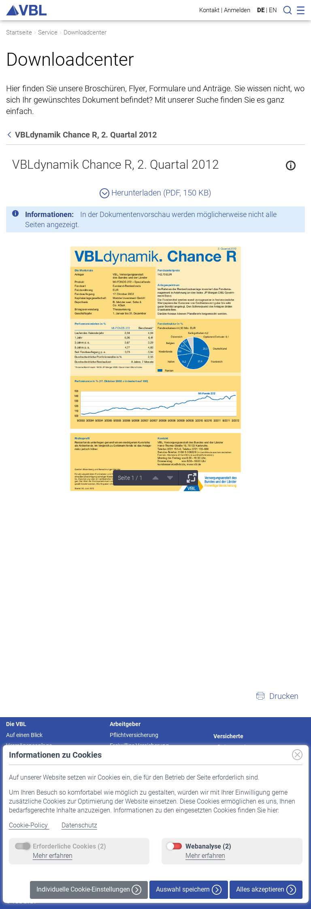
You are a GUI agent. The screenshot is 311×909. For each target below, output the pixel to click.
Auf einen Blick (24, 735)
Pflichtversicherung (134, 735)
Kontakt (209, 9)
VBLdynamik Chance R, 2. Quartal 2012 (115, 164)
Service (48, 32)
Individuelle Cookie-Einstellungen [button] (88, 890)
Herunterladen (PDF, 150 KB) (155, 193)
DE (260, 10)
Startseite (19, 32)
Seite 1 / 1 (130, 478)
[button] (277, 696)
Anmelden (237, 9)
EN (273, 10)
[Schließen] (276, 215)
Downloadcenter (85, 32)
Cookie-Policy (29, 825)
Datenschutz (79, 825)
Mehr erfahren (52, 856)
